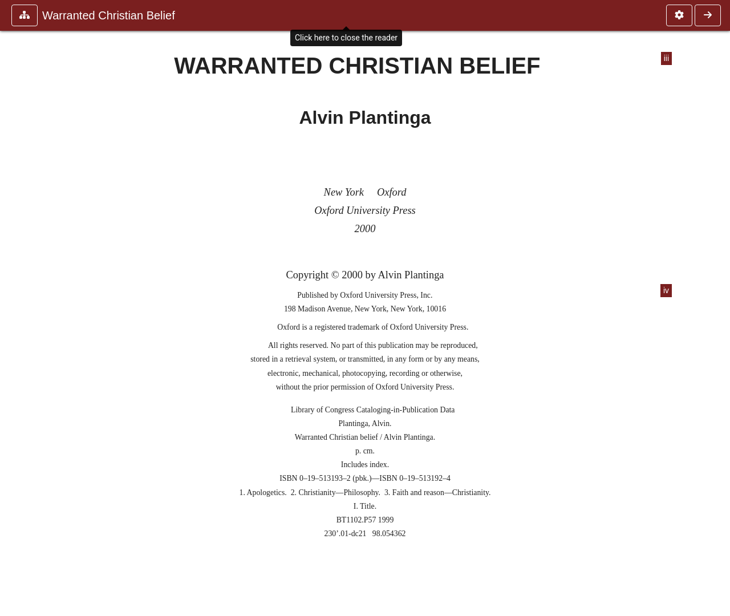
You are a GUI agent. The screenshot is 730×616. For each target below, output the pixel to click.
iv (666, 290)
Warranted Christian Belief (108, 15)
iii (666, 58)
